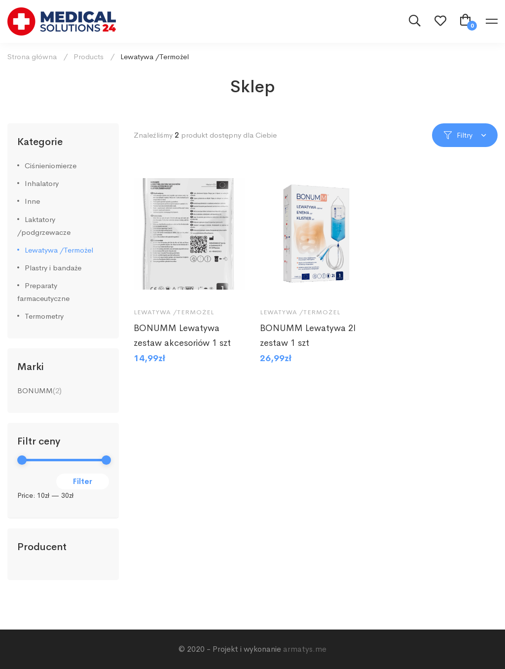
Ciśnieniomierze (50, 165)
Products (88, 56)
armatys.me (304, 649)
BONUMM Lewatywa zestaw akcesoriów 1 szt (182, 338)
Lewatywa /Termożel (59, 250)
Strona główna (32, 56)
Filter (82, 481)
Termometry (44, 316)
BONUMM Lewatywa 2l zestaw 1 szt (308, 338)
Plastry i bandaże (53, 267)
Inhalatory (42, 183)
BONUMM (35, 390)
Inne (32, 201)
